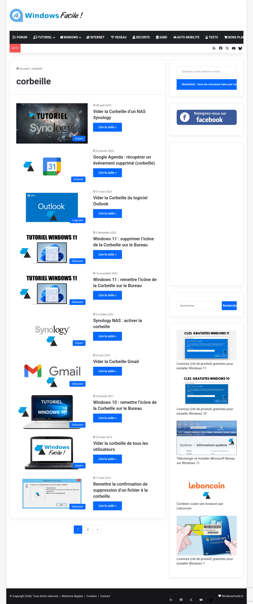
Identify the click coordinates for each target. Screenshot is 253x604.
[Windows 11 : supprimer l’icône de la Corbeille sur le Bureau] (52, 248)
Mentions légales (72, 596)
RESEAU (118, 37)
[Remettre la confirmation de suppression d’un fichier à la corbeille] (52, 494)
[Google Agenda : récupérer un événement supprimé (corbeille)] (52, 167)
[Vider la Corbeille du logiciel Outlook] (52, 207)
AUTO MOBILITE (186, 37)
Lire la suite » (108, 127)
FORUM (20, 37)
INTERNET (95, 37)
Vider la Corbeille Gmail (116, 361)
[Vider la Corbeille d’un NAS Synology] (52, 123)
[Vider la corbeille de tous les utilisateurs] (52, 453)
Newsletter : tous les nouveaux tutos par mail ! (209, 84)
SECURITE (141, 37)
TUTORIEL (42, 37)
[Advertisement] (169, 14)
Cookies (92, 596)
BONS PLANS (235, 37)
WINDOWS (69, 37)
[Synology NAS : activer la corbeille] (52, 330)
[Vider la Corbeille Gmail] (52, 371)
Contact (105, 596)
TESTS (211, 37)
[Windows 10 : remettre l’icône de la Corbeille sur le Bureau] (52, 412)
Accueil (22, 68)
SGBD (161, 37)
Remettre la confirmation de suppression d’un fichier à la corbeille (120, 490)
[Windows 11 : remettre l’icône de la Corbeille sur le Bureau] (52, 289)
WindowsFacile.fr (232, 596)
